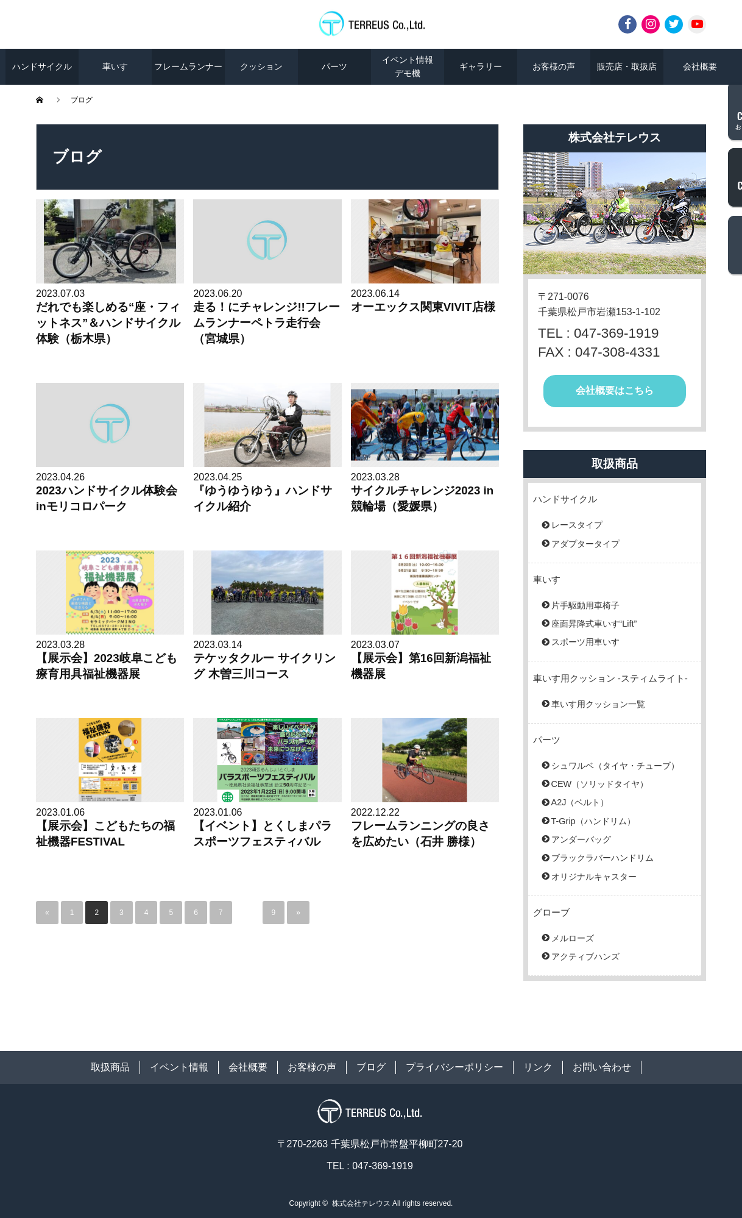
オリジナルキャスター (594, 876)
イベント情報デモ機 (407, 66)
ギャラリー (480, 66)
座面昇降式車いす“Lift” (594, 624)
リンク (538, 1067)
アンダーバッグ (581, 839)
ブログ (371, 1067)
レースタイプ (576, 525)
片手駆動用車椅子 (585, 605)
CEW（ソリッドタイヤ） (600, 784)
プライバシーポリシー (454, 1067)
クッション (261, 66)
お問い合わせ (602, 1067)
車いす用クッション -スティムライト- (610, 678)
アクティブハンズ (585, 956)
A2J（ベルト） (580, 802)
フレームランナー (188, 66)
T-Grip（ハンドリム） (593, 821)
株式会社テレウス (361, 1203)
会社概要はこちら (615, 390)
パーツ (334, 66)
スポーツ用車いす (585, 642)
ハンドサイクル (42, 66)
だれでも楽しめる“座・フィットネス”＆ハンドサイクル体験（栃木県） (108, 323)
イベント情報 (179, 1067)
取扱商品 (110, 1067)
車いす (115, 66)
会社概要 (700, 66)
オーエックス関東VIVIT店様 (423, 307)
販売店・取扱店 (627, 66)
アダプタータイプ (585, 544)
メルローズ (572, 938)
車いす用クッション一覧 (598, 704)
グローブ (551, 912)
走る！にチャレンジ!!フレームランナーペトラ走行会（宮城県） (266, 323)
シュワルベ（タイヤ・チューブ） (615, 766)
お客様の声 (553, 66)
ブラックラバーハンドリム (602, 858)
